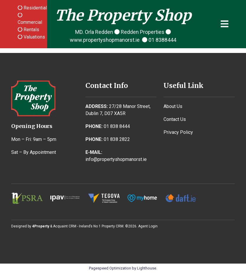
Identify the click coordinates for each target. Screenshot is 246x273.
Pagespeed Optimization (110, 268)
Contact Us (175, 119)
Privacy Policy (178, 132)
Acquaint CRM (64, 226)
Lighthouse (146, 268)
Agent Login (148, 226)
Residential (34, 8)
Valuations (33, 37)
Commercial (30, 22)
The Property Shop (123, 15)
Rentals (30, 29)
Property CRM (112, 226)
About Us (173, 106)
